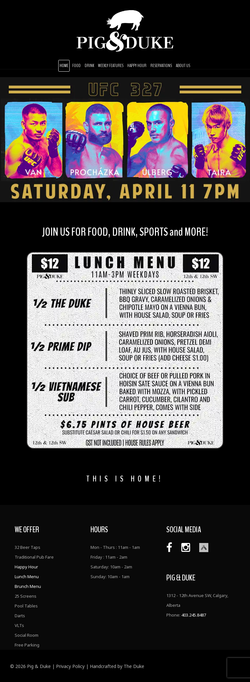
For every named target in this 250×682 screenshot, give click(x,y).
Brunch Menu (28, 586)
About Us (183, 66)
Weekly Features (110, 66)
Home (64, 66)
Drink (89, 66)
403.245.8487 (193, 615)
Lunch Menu (27, 576)
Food (76, 66)
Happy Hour (136, 66)
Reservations (161, 66)
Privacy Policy (70, 666)
